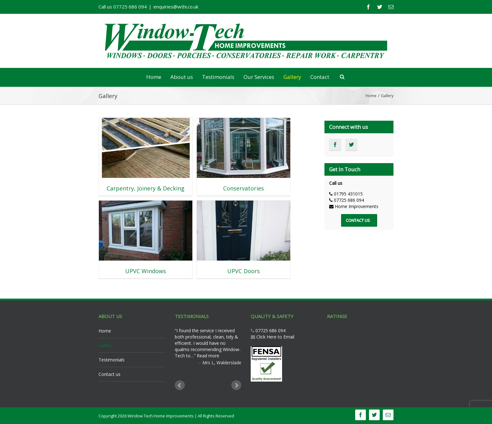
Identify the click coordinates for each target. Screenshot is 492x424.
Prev (180, 385)
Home (153, 76)
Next (236, 385)
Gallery (292, 76)
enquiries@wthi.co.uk (175, 6)
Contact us (109, 374)
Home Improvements (356, 206)
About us (181, 76)
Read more (208, 356)
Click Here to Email (275, 337)
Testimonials (218, 76)
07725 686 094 (270, 330)
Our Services (258, 76)
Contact (319, 76)
